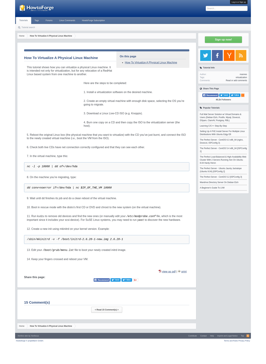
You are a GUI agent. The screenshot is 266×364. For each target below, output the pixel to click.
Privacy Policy (244, 341)
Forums (49, 20)
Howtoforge (30, 341)
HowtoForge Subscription (93, 20)
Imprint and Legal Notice (227, 336)
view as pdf (169, 271)
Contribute (192, 336)
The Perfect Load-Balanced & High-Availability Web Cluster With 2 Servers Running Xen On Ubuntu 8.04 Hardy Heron (223, 160)
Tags (37, 20)
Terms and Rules (231, 341)
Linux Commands (67, 20)
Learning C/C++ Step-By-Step (213, 126)
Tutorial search (28, 27)
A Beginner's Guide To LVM (212, 188)
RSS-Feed (247, 335)
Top (242, 336)
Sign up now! (223, 39)
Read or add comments (236, 80)
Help (212, 336)
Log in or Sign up (239, 2)
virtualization (241, 77)
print (184, 271)
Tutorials (23, 20)
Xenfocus (35, 336)
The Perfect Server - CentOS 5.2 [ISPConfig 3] (221, 177)
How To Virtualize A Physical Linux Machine (151, 62)
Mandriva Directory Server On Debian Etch (219, 182)
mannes (243, 74)
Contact (203, 336)
